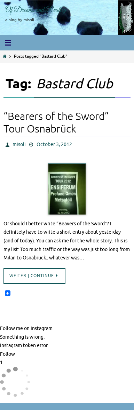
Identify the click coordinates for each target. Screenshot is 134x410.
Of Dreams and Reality (35, 10)
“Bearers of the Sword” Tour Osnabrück (56, 123)
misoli (19, 144)
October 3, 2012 (54, 144)
